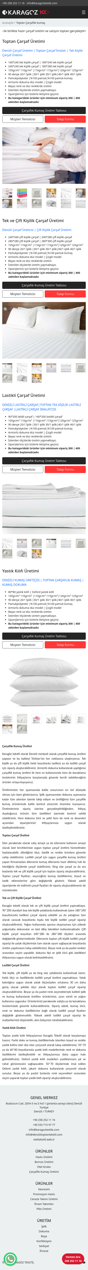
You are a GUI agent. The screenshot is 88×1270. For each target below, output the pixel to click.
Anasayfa (7, 23)
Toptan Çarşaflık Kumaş (30, 23)
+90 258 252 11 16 (13, 3)
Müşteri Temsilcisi (22, 119)
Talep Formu (65, 119)
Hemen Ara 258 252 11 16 (73, 1259)
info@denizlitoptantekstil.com (44, 1134)
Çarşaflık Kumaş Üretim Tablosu (44, 110)
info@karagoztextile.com (42, 3)
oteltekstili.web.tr (44, 1139)
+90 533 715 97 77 (44, 1125)
